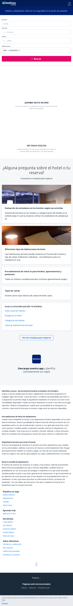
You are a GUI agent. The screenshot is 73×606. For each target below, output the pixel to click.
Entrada (4, 28)
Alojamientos (8, 498)
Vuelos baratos (9, 495)
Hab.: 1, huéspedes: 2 (11, 50)
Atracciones (7, 505)
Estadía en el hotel (13, 315)
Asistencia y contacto (11, 555)
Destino (4, 20)
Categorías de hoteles (14, 320)
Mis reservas (8, 548)
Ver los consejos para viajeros (36, 337)
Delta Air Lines (8, 536)
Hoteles (6, 502)
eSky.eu (24, 588)
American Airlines (9, 529)
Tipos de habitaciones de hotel (19, 325)
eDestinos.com (44, 588)
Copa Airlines (8, 522)
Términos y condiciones (12, 544)
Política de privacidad (11, 551)
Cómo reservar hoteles (15, 310)
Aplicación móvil (9, 513)
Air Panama (7, 525)
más (3, 600)
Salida (4, 36)
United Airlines (8, 532)
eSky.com (32, 588)
